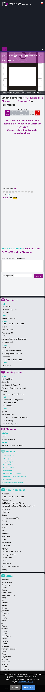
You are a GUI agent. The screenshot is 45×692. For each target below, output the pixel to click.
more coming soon (10, 423)
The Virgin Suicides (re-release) (13, 388)
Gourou (4, 327)
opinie (2, 95)
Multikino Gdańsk (8, 439)
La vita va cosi (7, 342)
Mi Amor (4, 336)
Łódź (3, 623)
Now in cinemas (15, 489)
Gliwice (4, 608)
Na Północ (7, 464)
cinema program (13, 93)
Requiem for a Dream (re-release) (14, 417)
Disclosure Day (7, 500)
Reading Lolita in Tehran (11, 350)
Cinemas (11, 429)
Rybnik (4, 639)
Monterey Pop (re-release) (11, 353)
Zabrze (4, 667)
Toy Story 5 (6, 365)
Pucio (3, 539)
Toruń (3, 654)
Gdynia (4, 605)
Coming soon (14, 372)
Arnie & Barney (7, 420)
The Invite (5, 312)
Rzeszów (4, 641)
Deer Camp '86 (7, 333)
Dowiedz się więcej (25, 682)
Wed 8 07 (16, 113)
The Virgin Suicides (8, 554)
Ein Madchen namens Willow (12, 503)
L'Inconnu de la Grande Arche (12, 394)
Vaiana (4, 391)
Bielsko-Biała (6, 582)
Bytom (4, 587)
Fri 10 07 (26, 113)
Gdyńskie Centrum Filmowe (12, 445)
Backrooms (5, 347)
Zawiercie (5, 669)
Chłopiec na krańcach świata (12, 324)
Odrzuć (15, 687)
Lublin (3, 621)
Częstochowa (6, 592)
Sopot (4, 644)
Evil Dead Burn (7, 379)
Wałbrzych (5, 661)
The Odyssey (6, 406)
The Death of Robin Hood (11, 360)
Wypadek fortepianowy (13, 483)
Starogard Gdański (8, 649)
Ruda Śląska (6, 636)
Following (5, 512)
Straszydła (7, 458)
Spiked (4, 411)
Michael (4, 530)
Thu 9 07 (21, 113)
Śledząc (4, 569)
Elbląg (3, 598)
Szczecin (4, 651)
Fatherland (5, 357)
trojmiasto (20, 4)
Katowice (5, 613)
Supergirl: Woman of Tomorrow (14, 339)
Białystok (5, 580)
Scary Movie (6, 542)
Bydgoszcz (5, 585)
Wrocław (4, 664)
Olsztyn (4, 626)
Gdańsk (4, 603)
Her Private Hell (7, 414)
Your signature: (7, 276)
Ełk (2, 600)
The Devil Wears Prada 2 (11, 551)
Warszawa (5, 659)
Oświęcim (5, 628)
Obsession (5, 536)
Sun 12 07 (37, 113)
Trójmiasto (6, 656)
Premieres (12, 300)
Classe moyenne (7, 330)
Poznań (4, 631)
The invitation (8, 455)
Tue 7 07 (12, 113)
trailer (39, 93)
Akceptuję (28, 687)
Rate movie (13, 195)
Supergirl (4, 548)
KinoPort (4, 436)
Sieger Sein (5, 382)
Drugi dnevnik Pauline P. (10, 385)
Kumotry (4, 521)
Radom (4, 633)
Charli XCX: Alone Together (12, 400)
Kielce (3, 615)
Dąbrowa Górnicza (8, 595)
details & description (28, 93)
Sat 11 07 (32, 113)
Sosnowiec (5, 646)
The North (5, 306)
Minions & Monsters (9, 318)
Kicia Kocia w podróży (12, 473)
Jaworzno (5, 610)
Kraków (4, 618)
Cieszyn (4, 590)
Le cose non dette (8, 403)
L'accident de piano (9, 309)
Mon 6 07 (7, 113)
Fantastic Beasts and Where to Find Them (18, 506)
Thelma (4, 560)
